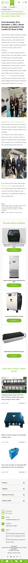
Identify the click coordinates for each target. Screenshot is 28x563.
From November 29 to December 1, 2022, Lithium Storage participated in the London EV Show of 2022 (13, 14)
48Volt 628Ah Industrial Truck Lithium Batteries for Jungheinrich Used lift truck (14, 246)
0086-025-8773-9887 (11, 526)
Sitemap (10, 552)
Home (5, 7)
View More (23, 403)
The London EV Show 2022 (14, 212)
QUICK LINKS (6, 500)
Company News (6, 9)
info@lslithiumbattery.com (12, 519)
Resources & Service (8, 494)
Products (4, 482)
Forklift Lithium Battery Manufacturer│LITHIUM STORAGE (14, 548)
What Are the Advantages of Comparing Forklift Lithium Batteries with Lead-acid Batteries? (13, 466)
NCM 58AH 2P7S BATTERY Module (14, 351)
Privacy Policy (16, 552)
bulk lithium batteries (6, 186)
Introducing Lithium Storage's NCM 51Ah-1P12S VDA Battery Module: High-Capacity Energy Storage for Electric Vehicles (13, 207)
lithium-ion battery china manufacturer (15, 122)
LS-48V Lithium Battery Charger (14, 316)
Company (12, 7)
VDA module (7, 75)
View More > (14, 250)
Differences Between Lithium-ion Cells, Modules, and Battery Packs (13, 436)
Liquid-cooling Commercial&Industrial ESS (14, 281)
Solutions (4, 488)
